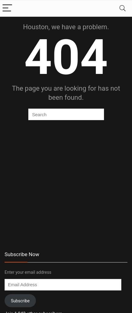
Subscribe (20, 300)
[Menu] (7, 8)
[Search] (122, 8)
